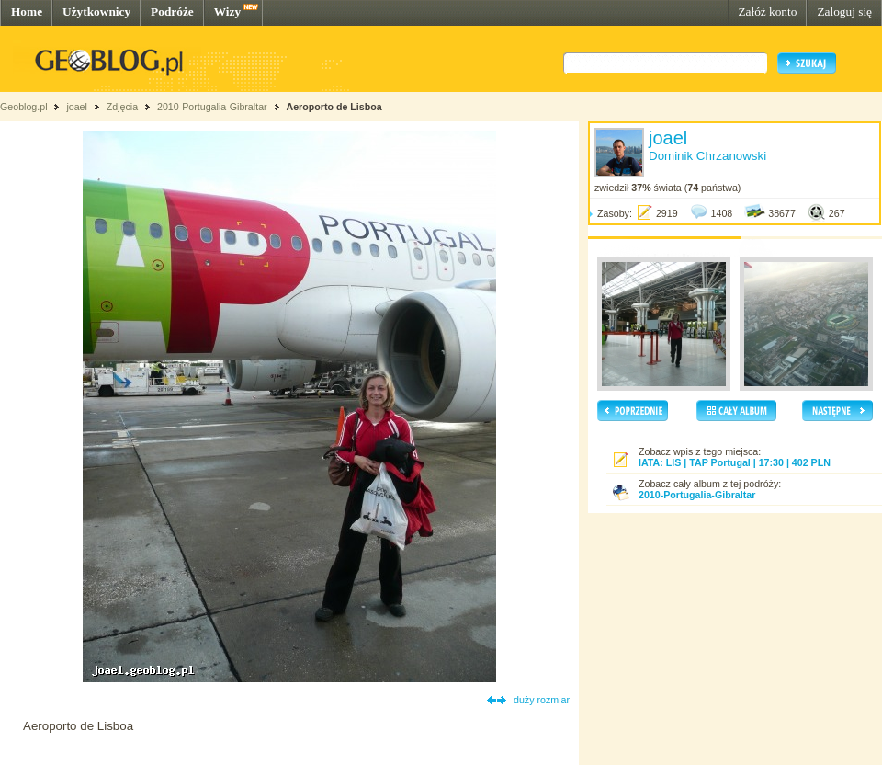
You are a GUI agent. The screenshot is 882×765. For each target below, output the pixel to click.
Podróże (172, 11)
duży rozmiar (542, 699)
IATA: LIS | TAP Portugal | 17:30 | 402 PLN (735, 462)
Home (26, 11)
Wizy (227, 11)
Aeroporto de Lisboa (333, 106)
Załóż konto (767, 11)
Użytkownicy (96, 11)
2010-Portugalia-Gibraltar (212, 106)
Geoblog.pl (24, 106)
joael (76, 106)
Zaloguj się (844, 11)
